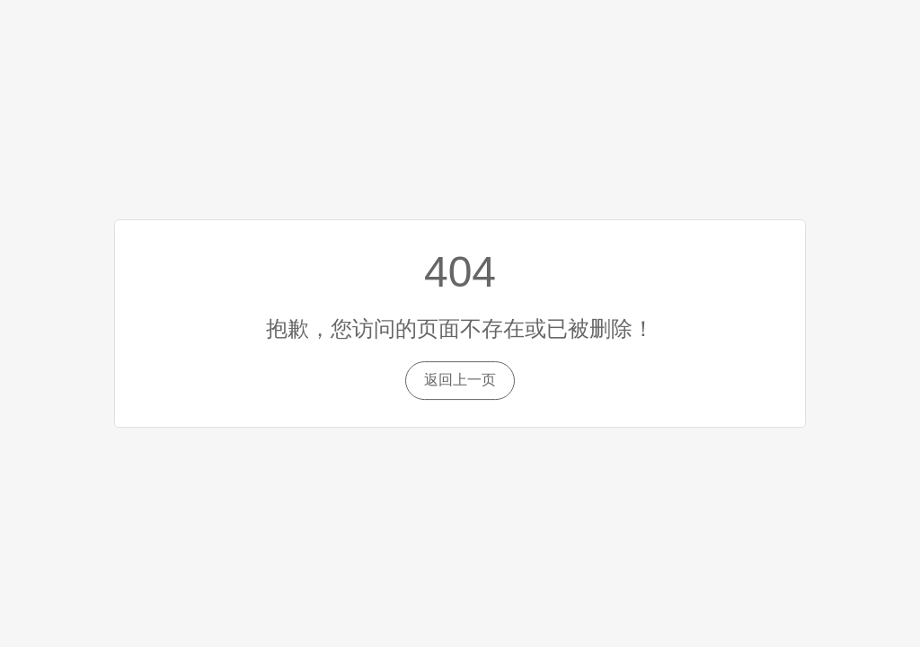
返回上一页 (460, 379)
